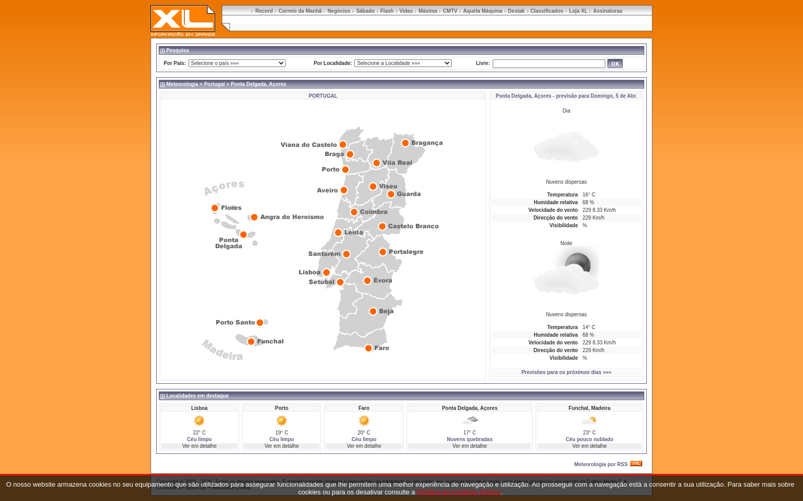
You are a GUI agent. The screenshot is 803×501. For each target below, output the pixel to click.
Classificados (547, 11)
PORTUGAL (323, 96)
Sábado (365, 11)
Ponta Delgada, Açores (524, 96)
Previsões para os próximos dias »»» (566, 372)
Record (263, 11)
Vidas (406, 11)
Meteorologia (182, 84)
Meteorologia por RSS (600, 464)
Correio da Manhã (300, 11)
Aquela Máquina (482, 11)
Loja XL (578, 11)
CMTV (450, 11)
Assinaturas (607, 11)
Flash (387, 11)
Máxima (427, 11)
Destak (516, 11)
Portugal (214, 84)
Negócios (338, 11)
